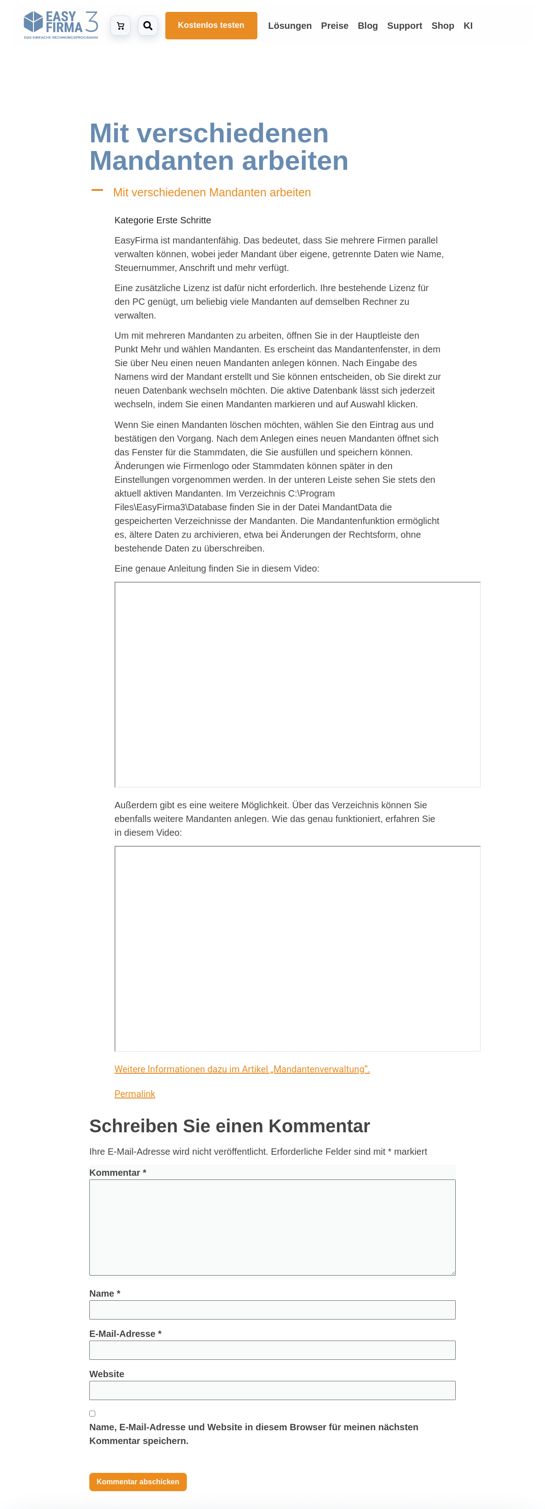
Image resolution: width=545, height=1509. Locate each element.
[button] (272, 192)
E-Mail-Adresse (125, 1334)
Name (104, 1293)
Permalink (147, 1092)
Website (106, 1374)
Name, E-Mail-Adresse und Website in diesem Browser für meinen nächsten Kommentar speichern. (254, 1434)
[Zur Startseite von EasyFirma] (60, 25)
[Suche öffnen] (148, 26)
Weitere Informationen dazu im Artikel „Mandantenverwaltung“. (242, 1069)
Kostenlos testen (211, 25)
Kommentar (118, 1173)
